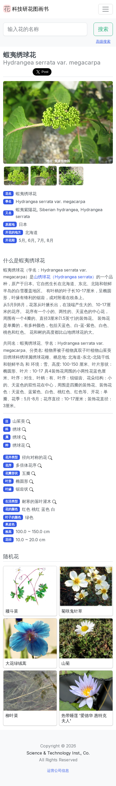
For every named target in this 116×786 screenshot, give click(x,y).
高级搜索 (103, 41)
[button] (16, 176)
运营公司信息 (58, 770)
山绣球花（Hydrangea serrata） (65, 276)
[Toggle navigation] (105, 9)
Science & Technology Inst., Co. (58, 753)
